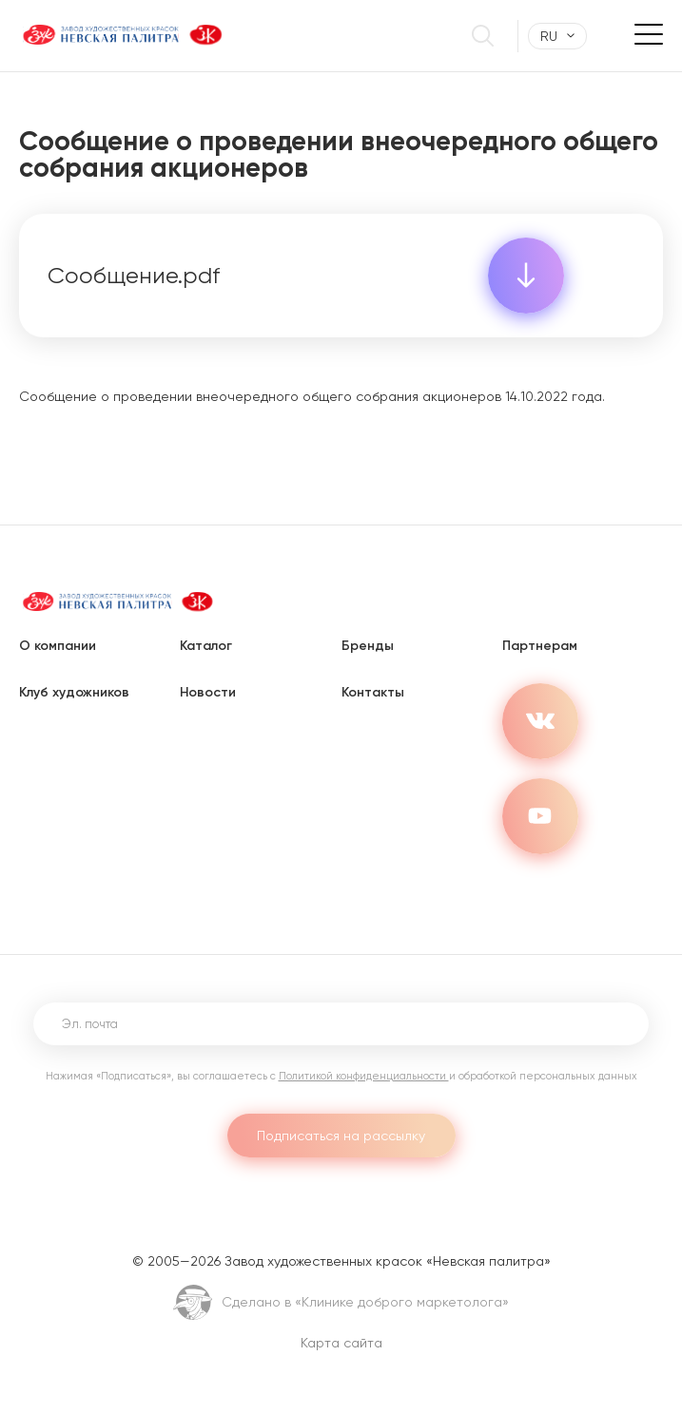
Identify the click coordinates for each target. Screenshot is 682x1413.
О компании (57, 646)
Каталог (206, 646)
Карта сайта (341, 1342)
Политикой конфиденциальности (364, 1076)
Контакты (372, 692)
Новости (208, 692)
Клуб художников (74, 692)
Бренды (367, 646)
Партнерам (539, 646)
